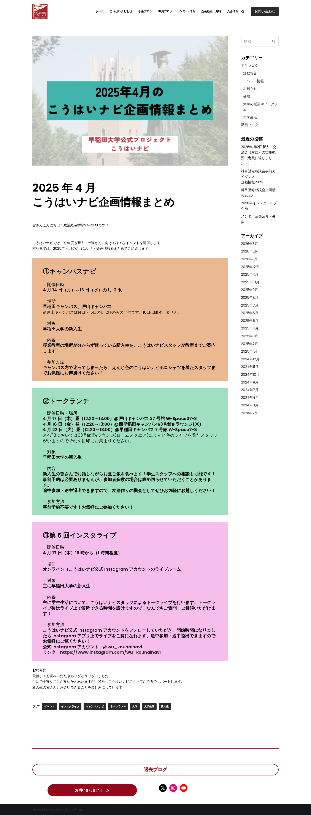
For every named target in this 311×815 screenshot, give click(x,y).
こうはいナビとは (121, 11)
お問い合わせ (264, 11)
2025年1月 (249, 351)
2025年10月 (250, 282)
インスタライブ (70, 706)
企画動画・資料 (211, 11)
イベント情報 (186, 11)
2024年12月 (250, 359)
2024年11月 (250, 366)
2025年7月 (249, 305)
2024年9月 (249, 382)
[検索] (242, 11)
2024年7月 (250, 389)
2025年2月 (249, 343)
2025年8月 (249, 297)
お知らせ (250, 88)
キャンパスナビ (95, 706)
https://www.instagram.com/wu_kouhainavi (110, 652)
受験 (246, 96)
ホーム (99, 11)
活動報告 (250, 73)
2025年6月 (249, 312)
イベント (49, 706)
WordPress (74, 809)
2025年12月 (250, 266)
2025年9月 (249, 289)
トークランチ (118, 706)
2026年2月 (249, 251)
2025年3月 (249, 336)
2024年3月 (249, 405)
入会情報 (232, 11)
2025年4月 (250, 328)
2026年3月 (249, 243)
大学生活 (149, 706)
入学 (135, 706)
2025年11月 (249, 274)
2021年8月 (249, 413)
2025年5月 (249, 320)
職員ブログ (165, 11)
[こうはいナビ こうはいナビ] (40, 11)
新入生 (165, 706)
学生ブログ (145, 11)
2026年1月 (249, 259)
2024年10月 (250, 374)
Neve (36, 809)
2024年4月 (250, 397)
